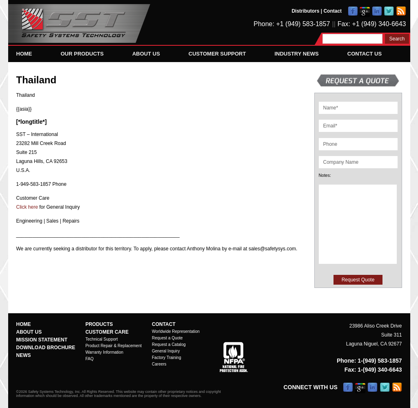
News (23, 355)
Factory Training (166, 357)
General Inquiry (166, 351)
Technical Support (101, 339)
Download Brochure (46, 347)
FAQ (89, 359)
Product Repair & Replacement (113, 345)
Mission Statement (42, 340)
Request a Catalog (169, 344)
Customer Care (107, 332)
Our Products (82, 54)
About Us (146, 54)
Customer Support (217, 54)
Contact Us (364, 54)
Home (24, 54)
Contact (332, 11)
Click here (27, 207)
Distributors (305, 11)
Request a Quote (167, 338)
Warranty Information (104, 352)
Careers (159, 364)
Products (99, 324)
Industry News (296, 54)
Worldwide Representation (176, 331)
